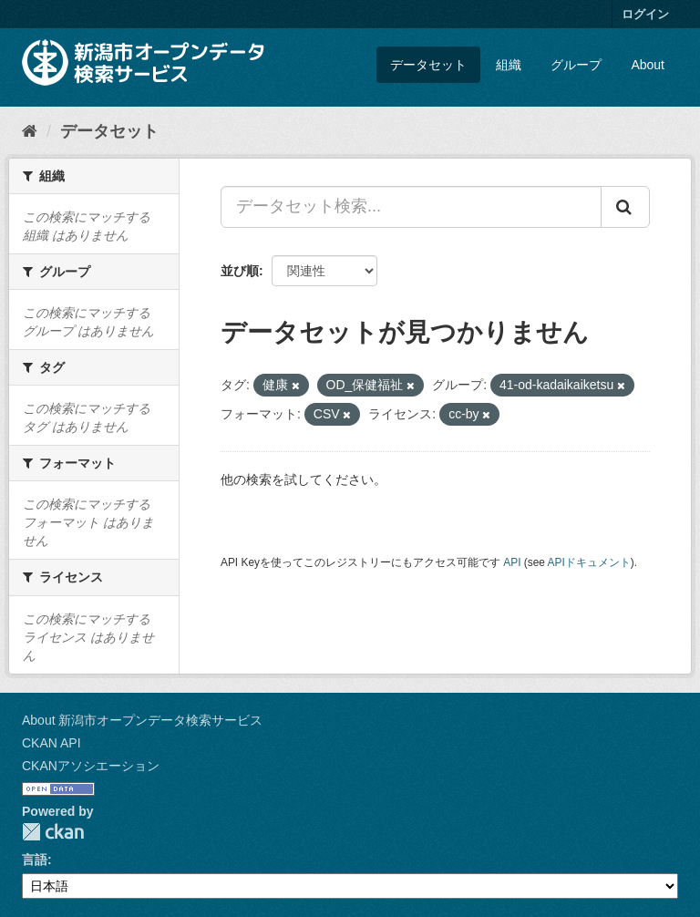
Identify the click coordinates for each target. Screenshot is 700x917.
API (511, 562)
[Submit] (625, 207)
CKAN (53, 831)
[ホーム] (29, 131)
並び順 (240, 270)
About (647, 64)
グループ (576, 64)
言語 (34, 859)
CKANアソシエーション (91, 765)
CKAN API (51, 743)
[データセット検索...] (411, 207)
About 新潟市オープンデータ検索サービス (142, 720)
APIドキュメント (589, 562)
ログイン (645, 14)
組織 (508, 64)
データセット (428, 64)
